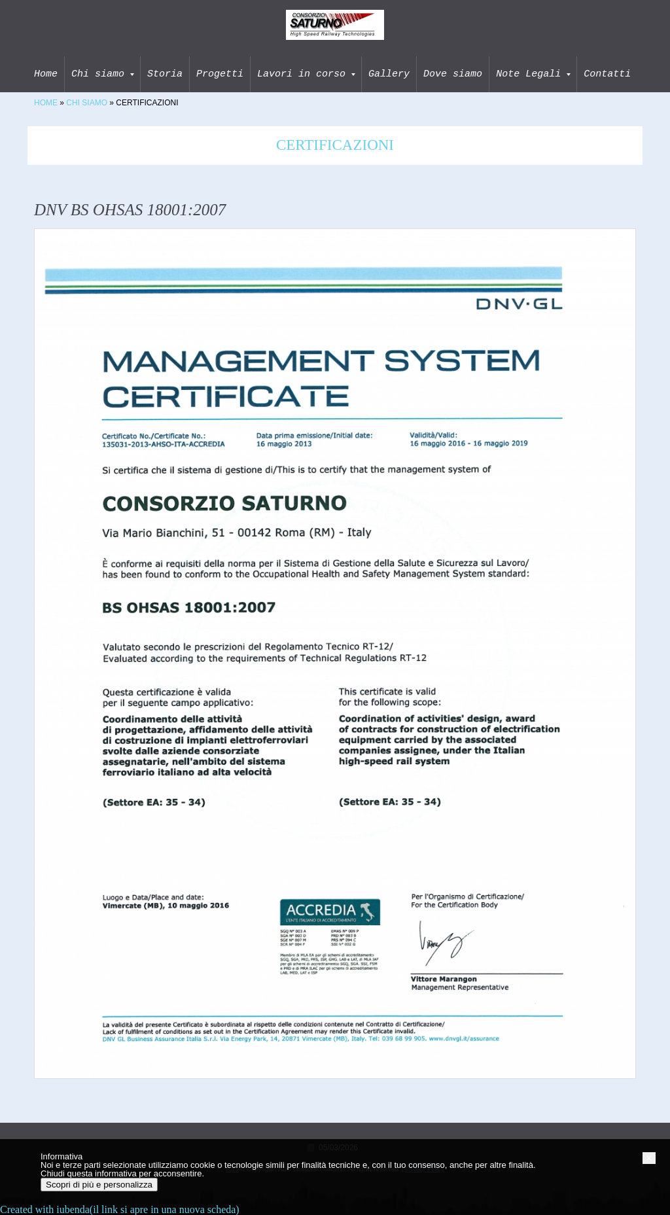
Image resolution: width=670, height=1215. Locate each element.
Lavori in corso (306, 73)
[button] (649, 1158)
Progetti (219, 73)
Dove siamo (452, 73)
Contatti (607, 73)
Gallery (389, 73)
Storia (165, 73)
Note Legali (533, 73)
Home (46, 73)
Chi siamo (102, 73)
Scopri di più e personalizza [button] (99, 1184)
